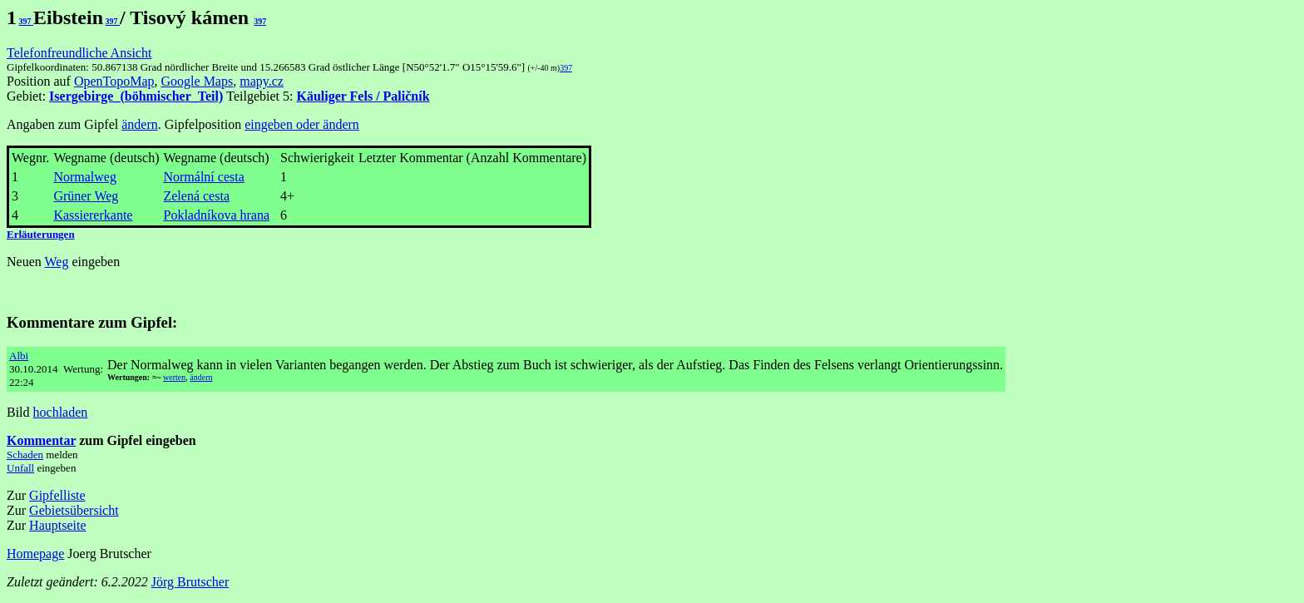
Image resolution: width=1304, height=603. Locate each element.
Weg (56, 262)
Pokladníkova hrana (216, 215)
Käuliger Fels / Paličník (362, 96)
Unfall (20, 468)
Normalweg (84, 177)
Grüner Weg (85, 196)
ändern (139, 124)
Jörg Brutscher (190, 582)
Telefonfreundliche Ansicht (79, 53)
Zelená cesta (196, 196)
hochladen (60, 412)
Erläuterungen (41, 234)
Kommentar (41, 440)
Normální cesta (203, 177)
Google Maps (197, 81)
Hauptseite (57, 525)
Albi (18, 355)
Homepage (35, 553)
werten (174, 377)
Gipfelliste (57, 495)
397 (26, 21)
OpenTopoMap (114, 81)
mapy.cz (262, 81)
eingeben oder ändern (301, 124)
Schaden (25, 454)
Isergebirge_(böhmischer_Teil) (136, 96)
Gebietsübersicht (74, 510)
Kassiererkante (92, 215)
